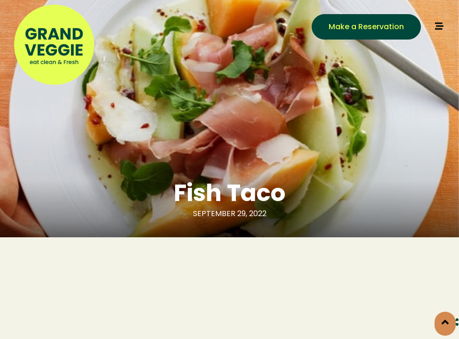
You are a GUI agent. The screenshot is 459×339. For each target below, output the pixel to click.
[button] (366, 27)
